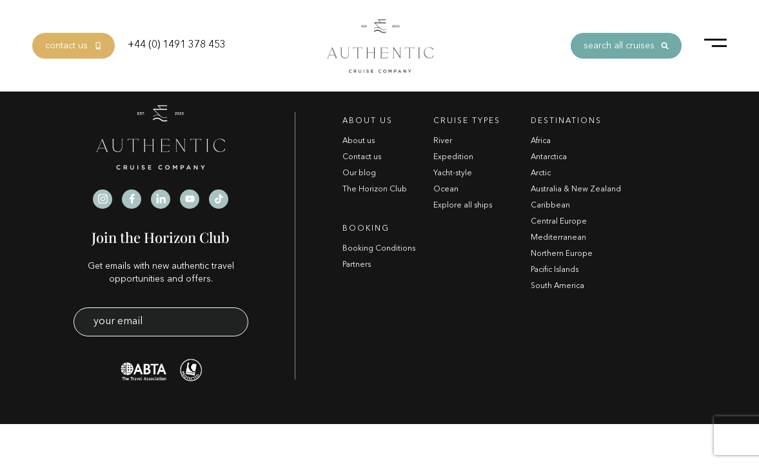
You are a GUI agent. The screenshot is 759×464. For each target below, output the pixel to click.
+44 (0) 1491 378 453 (177, 45)
